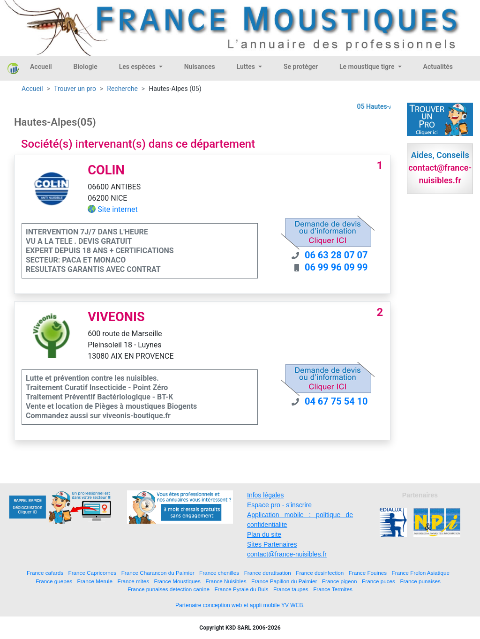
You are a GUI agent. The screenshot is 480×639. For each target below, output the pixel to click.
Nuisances (199, 66)
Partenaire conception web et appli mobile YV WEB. (240, 605)
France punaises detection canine (169, 589)
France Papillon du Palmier (284, 581)
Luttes (247, 66)
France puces (378, 581)
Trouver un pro (75, 88)
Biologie (86, 66)
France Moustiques (177, 581)
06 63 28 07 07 (336, 255)
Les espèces (138, 66)
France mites (133, 581)
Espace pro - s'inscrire (279, 505)
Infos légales (265, 495)
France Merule (94, 581)
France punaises (420, 581)
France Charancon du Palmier (158, 573)
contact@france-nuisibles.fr (287, 554)
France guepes (54, 581)
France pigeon (339, 581)
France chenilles (219, 573)
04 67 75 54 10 (336, 401)
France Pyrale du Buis (241, 589)
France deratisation (267, 573)
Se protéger (301, 66)
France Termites (332, 589)
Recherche (122, 88)
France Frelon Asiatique (421, 573)
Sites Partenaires (272, 544)
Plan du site (264, 534)
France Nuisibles (225, 581)
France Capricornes (92, 573)
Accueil (41, 66)
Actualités (438, 66)
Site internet (118, 209)
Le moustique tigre (367, 66)
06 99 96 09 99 (336, 267)
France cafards (45, 573)
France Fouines (368, 573)
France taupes (290, 589)
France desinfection (320, 573)
